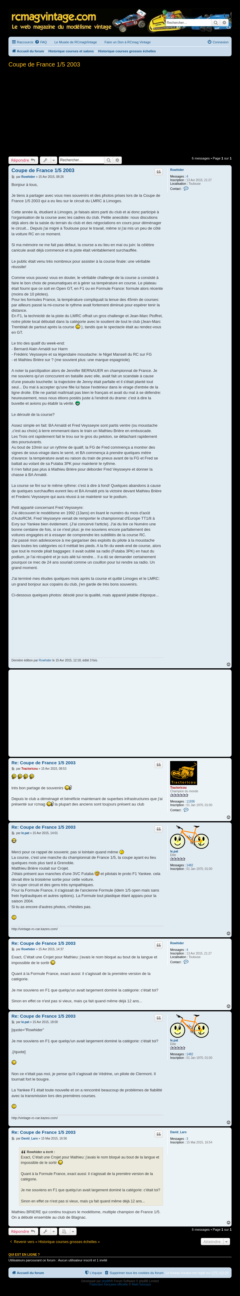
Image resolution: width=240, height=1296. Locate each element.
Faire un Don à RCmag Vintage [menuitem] (127, 42)
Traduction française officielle (108, 1284)
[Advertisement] (120, 111)
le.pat (174, 851)
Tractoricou (178, 787)
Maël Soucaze (141, 1284)
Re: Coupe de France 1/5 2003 (43, 762)
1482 (189, 865)
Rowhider (177, 170)
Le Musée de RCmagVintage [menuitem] (75, 42)
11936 (190, 801)
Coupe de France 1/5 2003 (44, 64)
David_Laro (178, 1132)
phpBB (106, 1281)
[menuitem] (41, 42)
